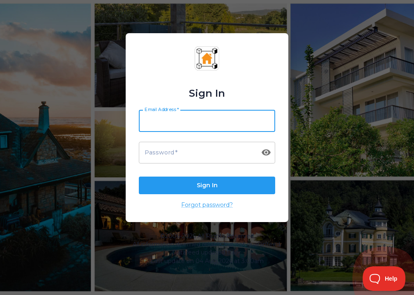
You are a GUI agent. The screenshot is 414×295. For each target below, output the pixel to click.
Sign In (207, 186)
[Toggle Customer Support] (384, 278)
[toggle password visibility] (266, 152)
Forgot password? (207, 205)
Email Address (162, 109)
